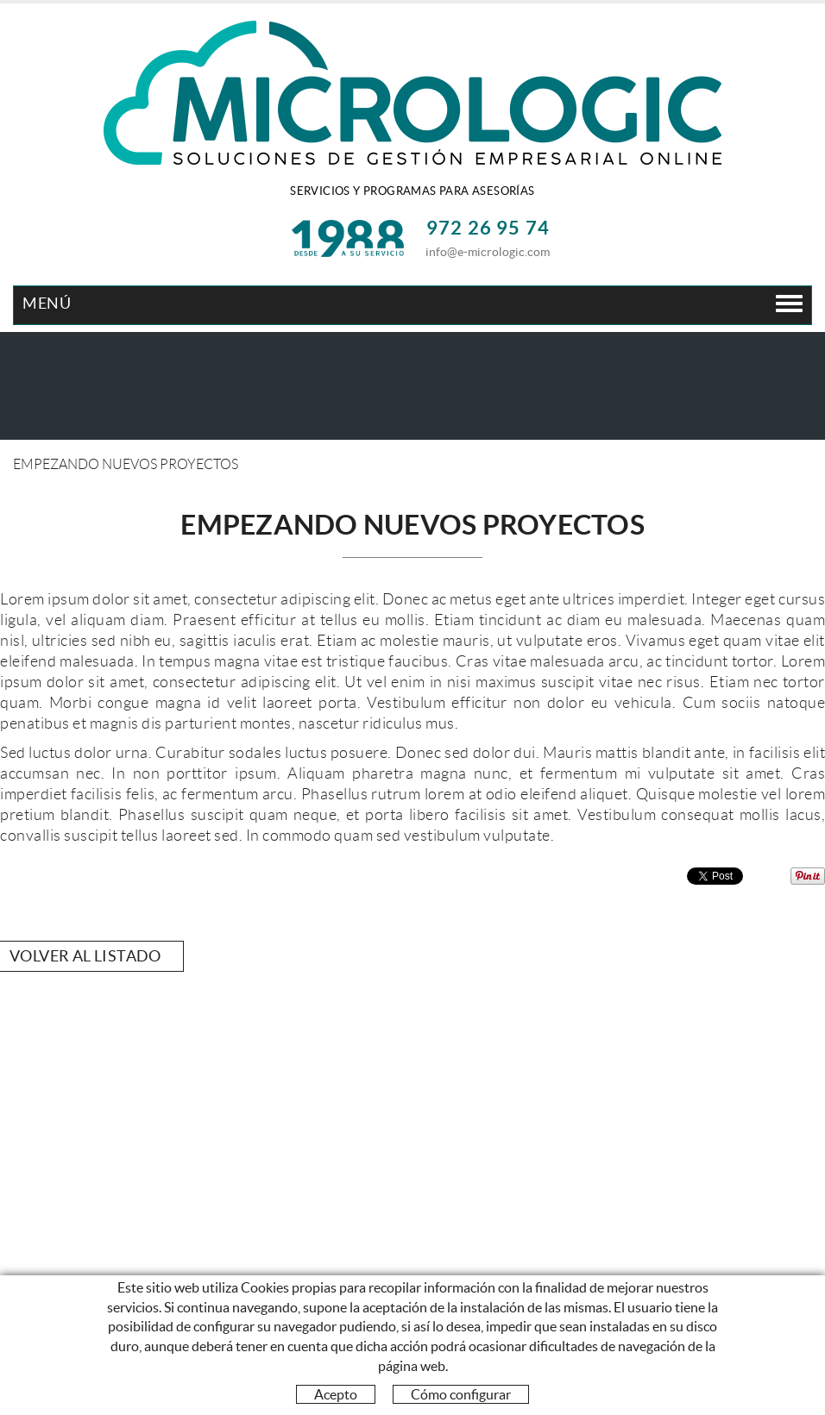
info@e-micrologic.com (487, 252)
